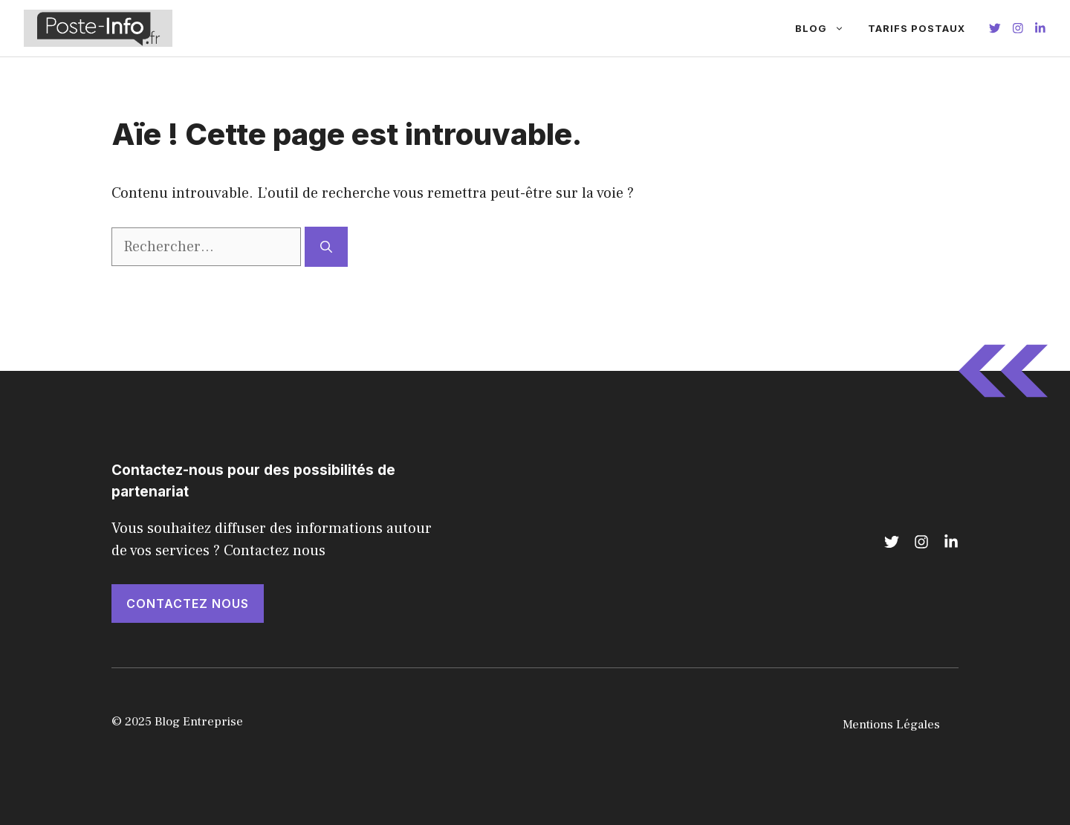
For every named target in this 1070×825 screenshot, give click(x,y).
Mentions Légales (891, 724)
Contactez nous (187, 603)
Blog (825, 28)
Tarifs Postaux (916, 28)
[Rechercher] (326, 247)
